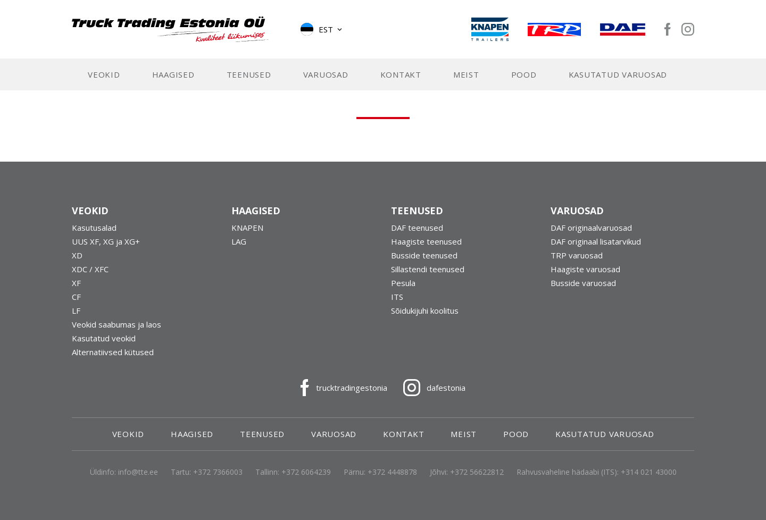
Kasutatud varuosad (618, 74)
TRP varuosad (577, 255)
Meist (466, 74)
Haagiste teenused (426, 241)
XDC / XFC (90, 269)
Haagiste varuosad (585, 269)
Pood (524, 74)
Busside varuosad (583, 283)
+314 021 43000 (649, 472)
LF (76, 310)
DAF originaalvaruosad (591, 227)
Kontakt (400, 74)
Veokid (104, 74)
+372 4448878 (392, 472)
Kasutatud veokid (104, 338)
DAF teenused (417, 227)
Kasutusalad (94, 227)
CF (76, 296)
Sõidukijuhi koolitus (425, 310)
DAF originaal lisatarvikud (596, 241)
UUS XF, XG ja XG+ (106, 241)
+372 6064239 (306, 472)
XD (77, 255)
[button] (322, 29)
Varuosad (325, 74)
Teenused (249, 74)
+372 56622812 (477, 472)
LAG (238, 241)
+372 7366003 (218, 472)
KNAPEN (247, 227)
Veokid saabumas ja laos (116, 324)
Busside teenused (424, 255)
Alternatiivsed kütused (113, 352)
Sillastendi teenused (427, 269)
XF (76, 283)
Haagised (173, 74)
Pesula (403, 283)
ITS (397, 296)
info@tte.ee (138, 472)
